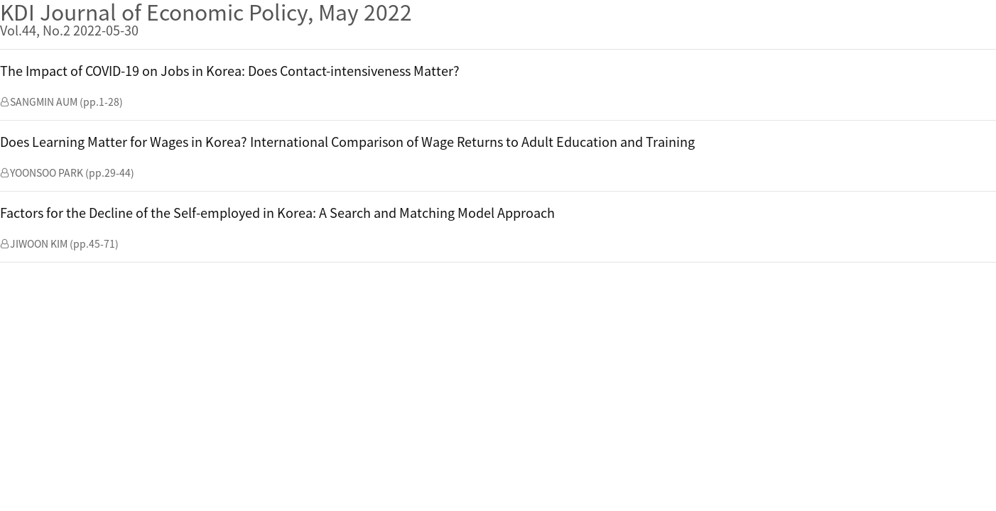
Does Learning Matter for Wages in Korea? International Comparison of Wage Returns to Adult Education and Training (347, 141)
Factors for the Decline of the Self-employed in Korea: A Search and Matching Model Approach (277, 212)
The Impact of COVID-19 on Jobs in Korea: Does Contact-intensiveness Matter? (230, 70)
